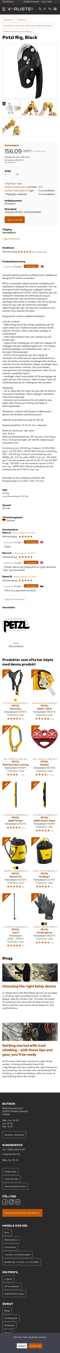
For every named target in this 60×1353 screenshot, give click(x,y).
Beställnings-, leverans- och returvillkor (21, 1262)
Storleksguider (10, 1318)
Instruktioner (10, 1247)
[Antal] (10, 174)
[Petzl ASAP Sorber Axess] (44, 808)
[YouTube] (17, 1202)
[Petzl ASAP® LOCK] (44, 696)
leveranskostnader (40, 151)
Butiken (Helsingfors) (16, 186)
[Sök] (40, 9)
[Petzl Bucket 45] (15, 864)
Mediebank (9, 1325)
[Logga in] (44, 9)
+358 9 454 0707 (16, 1149)
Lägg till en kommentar (14, 599)
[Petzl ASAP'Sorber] (15, 808)
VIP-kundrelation (12, 1286)
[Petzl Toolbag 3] (44, 864)
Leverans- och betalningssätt (17, 1254)
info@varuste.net (11, 1154)
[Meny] (3, 9)
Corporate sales (11, 1178)
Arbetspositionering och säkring (18, 31)
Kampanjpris (12, 145)
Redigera (22, 1345)
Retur (6, 1232)
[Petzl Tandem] (44, 752)
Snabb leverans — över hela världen (38, 3)
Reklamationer (10, 1239)
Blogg (7, 1310)
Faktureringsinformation (15, 1186)
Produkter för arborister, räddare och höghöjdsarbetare (28, 25)
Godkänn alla (35, 1345)
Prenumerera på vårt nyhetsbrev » (22, 1212)
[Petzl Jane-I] (15, 921)
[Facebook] (5, 1202)
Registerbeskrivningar (14, 1293)
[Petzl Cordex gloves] (44, 921)
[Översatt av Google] (12, 266)
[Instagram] (11, 1202)
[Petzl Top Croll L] (15, 696)
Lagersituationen (11, 238)
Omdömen (7, 2)
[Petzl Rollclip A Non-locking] (15, 752)
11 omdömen (39, 252)
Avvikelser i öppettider (14, 1134)
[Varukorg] (49, 9)
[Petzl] (16, 632)
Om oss (7, 1332)
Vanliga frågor (10, 1171)
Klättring (22, 19)
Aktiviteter (9, 19)
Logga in (8, 1278)
